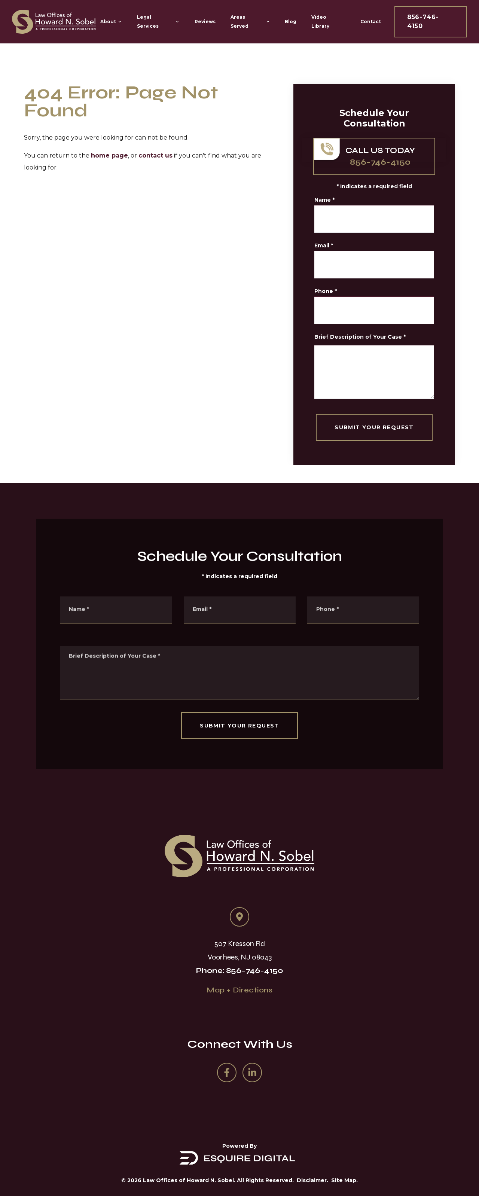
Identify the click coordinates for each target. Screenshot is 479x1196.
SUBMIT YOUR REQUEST (379, 427)
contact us (155, 155)
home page (109, 155)
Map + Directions (239, 990)
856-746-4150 (423, 21)
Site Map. (344, 1180)
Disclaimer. (312, 1180)
